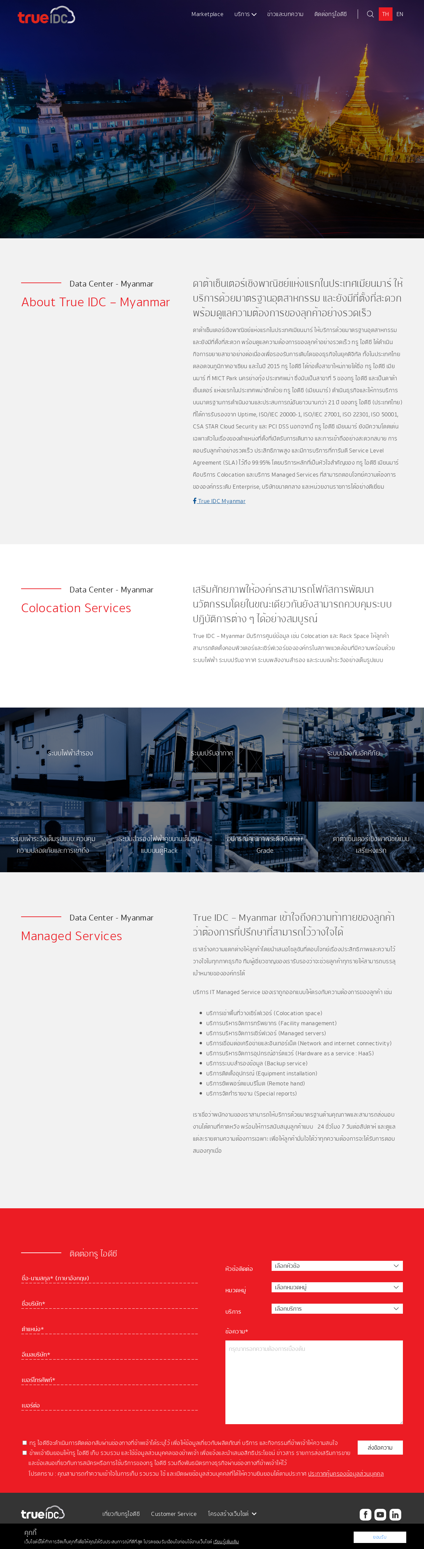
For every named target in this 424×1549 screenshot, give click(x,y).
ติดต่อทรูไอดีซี (330, 14)
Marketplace (207, 14)
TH (385, 14)
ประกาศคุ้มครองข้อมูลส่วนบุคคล (346, 1473)
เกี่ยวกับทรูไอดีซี (121, 1514)
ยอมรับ (380, 1537)
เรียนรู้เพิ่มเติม (226, 1541)
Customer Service (174, 1514)
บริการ (245, 14)
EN (400, 14)
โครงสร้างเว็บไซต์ (232, 1514)
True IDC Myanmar (219, 501)
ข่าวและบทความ (285, 14)
